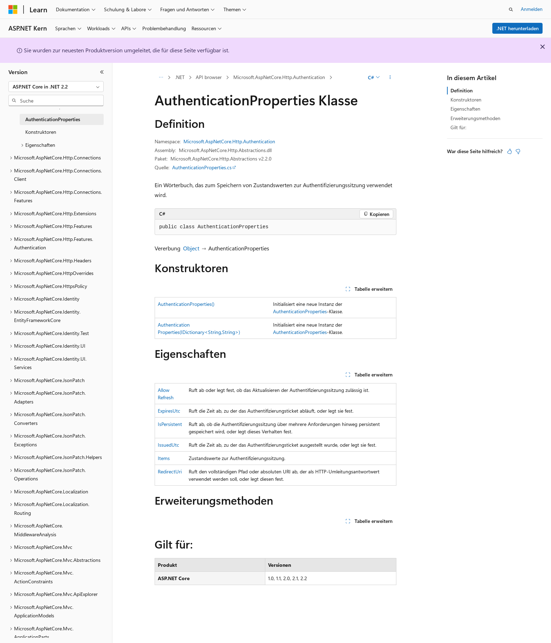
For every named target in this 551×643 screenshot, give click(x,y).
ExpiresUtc (169, 410)
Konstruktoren (465, 99)
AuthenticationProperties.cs (202, 167)
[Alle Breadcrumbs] (161, 77)
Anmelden (532, 9)
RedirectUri (170, 471)
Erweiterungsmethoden (475, 118)
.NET (179, 77)
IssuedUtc (168, 444)
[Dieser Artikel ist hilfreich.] (509, 151)
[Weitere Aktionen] (390, 77)
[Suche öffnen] (511, 9)
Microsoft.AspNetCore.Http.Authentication (279, 77)
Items (164, 458)
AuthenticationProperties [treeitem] (52, 119)
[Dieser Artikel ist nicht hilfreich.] (518, 151)
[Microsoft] (13, 9)
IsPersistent (170, 424)
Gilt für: (458, 127)
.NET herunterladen (518, 28)
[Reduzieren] (102, 72)
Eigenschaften (465, 108)
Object (191, 248)
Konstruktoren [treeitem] (40, 132)
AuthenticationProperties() (186, 304)
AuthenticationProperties (300, 311)
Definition (461, 90)
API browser (209, 77)
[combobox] (56, 86)
